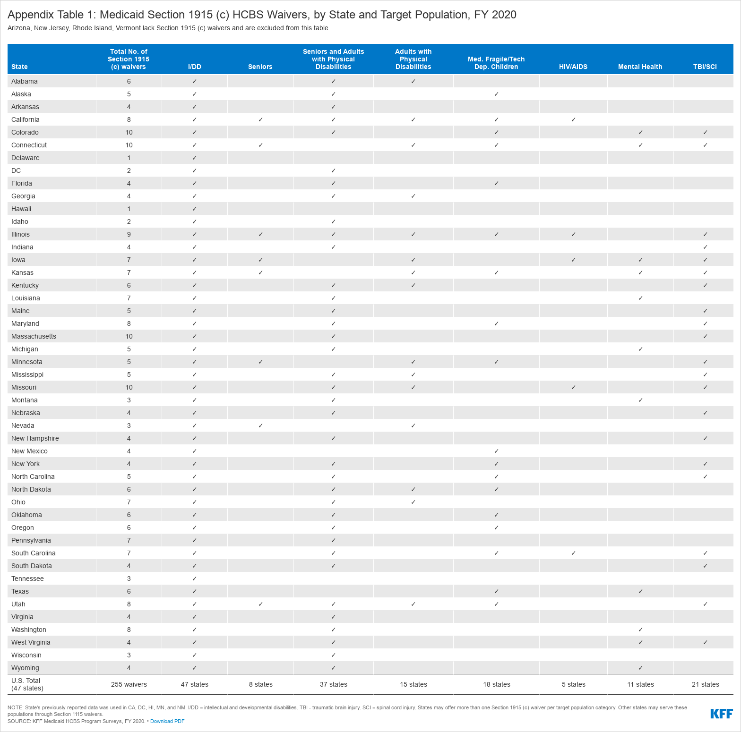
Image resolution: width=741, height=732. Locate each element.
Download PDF (167, 721)
